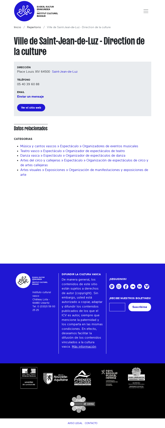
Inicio (17, 27)
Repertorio (34, 27)
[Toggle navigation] (146, 11)
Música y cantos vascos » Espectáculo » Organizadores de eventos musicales (79, 146)
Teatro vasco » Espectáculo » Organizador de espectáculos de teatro (72, 151)
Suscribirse (139, 306)
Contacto (91, 423)
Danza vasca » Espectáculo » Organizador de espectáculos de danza (72, 155)
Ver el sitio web (31, 107)
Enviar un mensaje (30, 96)
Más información (84, 346)
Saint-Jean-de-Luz (65, 71)
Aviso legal (75, 423)
